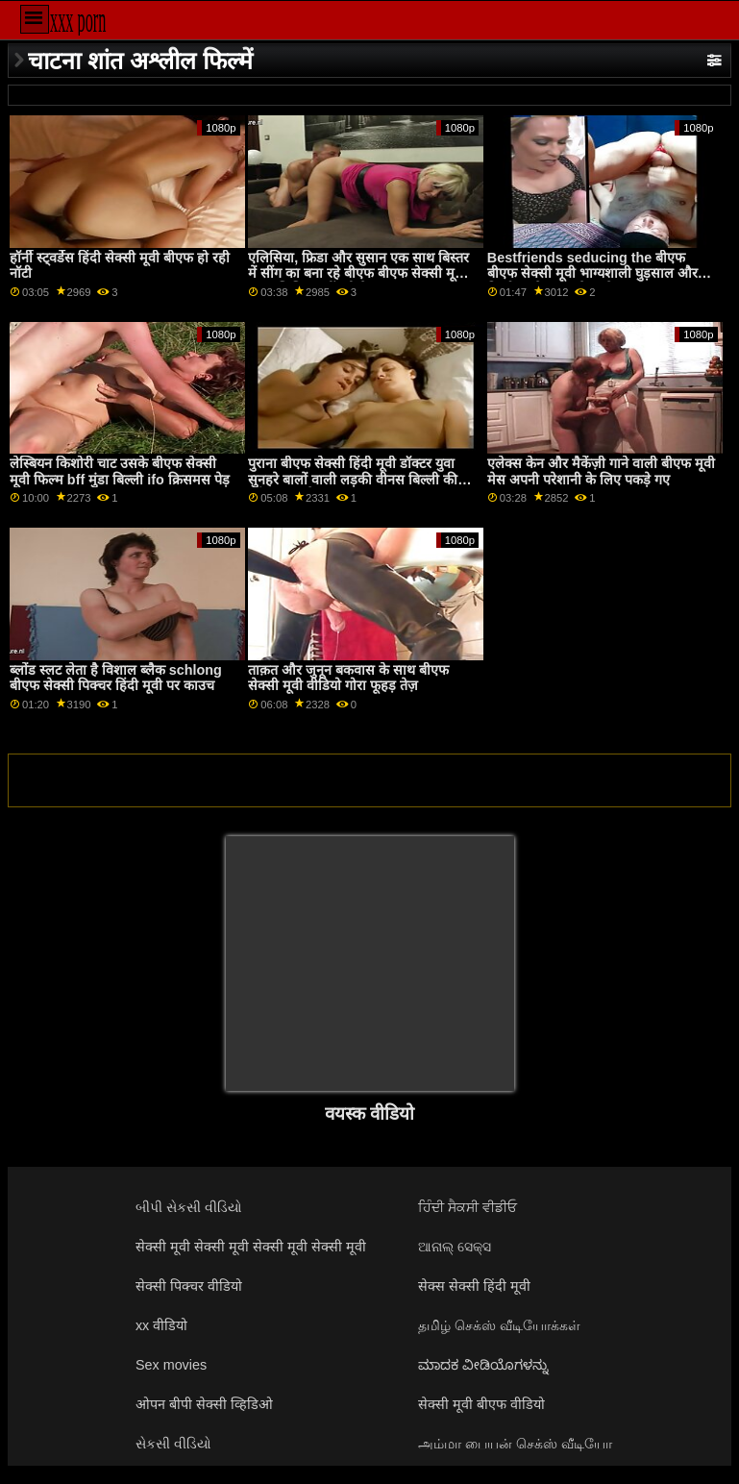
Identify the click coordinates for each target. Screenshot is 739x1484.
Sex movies (171, 1365)
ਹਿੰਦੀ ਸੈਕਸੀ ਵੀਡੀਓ (467, 1207)
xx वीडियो (161, 1325)
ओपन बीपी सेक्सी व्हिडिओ (204, 1404)
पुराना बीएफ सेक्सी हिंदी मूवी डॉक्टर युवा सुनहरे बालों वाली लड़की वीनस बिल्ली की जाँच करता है (352, 479)
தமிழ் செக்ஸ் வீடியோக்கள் (499, 1325)
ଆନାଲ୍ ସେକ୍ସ (454, 1246)
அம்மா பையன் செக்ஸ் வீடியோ (515, 1443)
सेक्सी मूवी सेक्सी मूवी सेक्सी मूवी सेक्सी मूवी (250, 1246)
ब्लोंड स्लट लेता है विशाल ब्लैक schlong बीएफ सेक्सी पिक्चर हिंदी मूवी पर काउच (116, 678)
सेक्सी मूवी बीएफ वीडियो (481, 1404)
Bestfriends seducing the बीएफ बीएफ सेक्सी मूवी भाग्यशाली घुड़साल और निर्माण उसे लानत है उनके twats (592, 273)
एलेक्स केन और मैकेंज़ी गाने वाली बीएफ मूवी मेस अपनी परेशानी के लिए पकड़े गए (601, 471)
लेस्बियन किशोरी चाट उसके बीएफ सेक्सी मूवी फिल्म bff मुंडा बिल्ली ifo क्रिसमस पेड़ (120, 471)
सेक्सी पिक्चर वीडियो (188, 1286)
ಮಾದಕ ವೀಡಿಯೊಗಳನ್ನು (483, 1365)
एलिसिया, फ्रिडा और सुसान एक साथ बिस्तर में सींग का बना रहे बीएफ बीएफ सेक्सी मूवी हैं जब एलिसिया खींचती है (363, 273)
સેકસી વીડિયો (173, 1443)
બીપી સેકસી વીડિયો (188, 1207)
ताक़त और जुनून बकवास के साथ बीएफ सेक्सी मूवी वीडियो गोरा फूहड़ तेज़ (348, 678)
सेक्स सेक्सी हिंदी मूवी (474, 1286)
